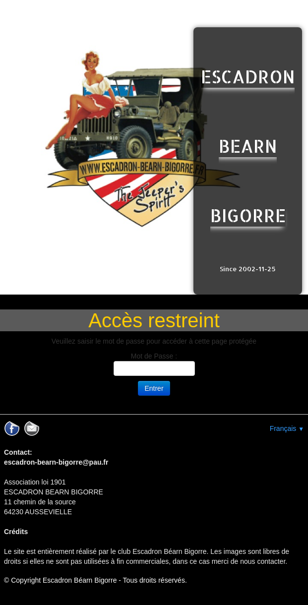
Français (287, 428)
